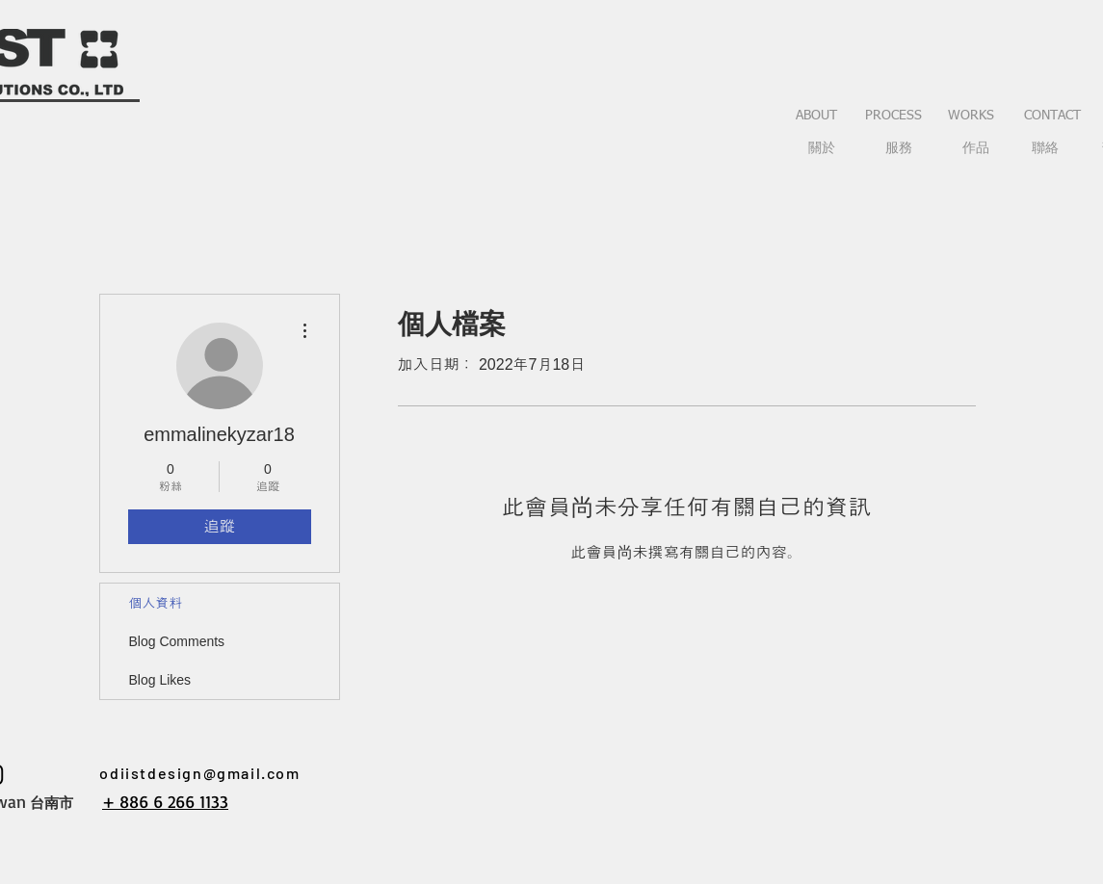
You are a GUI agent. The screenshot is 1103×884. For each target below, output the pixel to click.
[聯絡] (1045, 149)
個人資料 (156, 603)
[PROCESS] (893, 116)
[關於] (822, 149)
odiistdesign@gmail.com (199, 773)
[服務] (899, 149)
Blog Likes (160, 680)
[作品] (976, 149)
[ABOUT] (816, 116)
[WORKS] (971, 116)
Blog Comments (177, 641)
